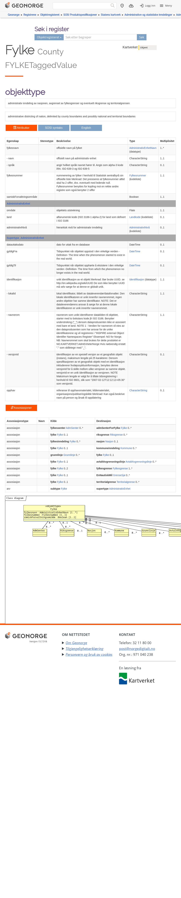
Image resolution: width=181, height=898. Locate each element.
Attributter (21, 127)
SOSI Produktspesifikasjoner (80, 14)
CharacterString (138, 390)
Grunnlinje (69, 454)
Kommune (126, 448)
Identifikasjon (136, 279)
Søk (141, 37)
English (86, 127)
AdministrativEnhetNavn (142, 147)
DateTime (134, 251)
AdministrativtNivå (139, 227)
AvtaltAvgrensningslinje (139, 461)
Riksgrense (116, 434)
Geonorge (13, 14)
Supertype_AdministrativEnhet (25, 237)
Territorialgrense (126, 481)
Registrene (29, 14)
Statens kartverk (111, 14)
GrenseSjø (119, 475)
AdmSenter (72, 427)
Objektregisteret (49, 14)
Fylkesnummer (137, 175)
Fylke (124, 427)
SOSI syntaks (54, 127)
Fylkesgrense (120, 468)
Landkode (135, 217)
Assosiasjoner (21, 407)
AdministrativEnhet (18, 203)
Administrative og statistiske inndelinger (148, 14)
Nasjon (109, 441)
